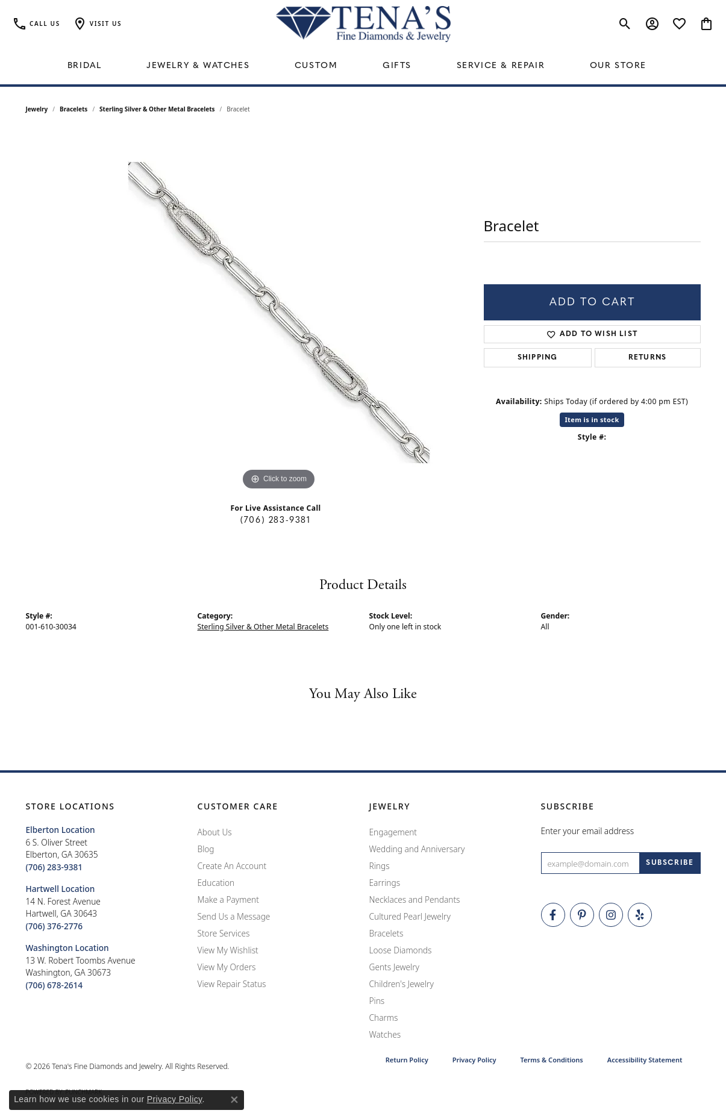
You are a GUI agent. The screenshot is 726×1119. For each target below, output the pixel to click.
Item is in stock (592, 419)
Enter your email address (587, 831)
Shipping (538, 357)
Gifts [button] (397, 65)
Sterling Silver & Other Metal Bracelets (156, 109)
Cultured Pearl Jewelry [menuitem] (410, 916)
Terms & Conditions (552, 1059)
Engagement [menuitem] (393, 832)
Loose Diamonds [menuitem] (400, 950)
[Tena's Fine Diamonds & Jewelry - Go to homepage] (363, 24)
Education (216, 882)
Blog (206, 849)
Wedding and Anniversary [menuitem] (417, 849)
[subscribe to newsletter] (669, 863)
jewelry (37, 109)
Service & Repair (501, 65)
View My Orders (227, 967)
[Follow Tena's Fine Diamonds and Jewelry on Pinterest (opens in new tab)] (582, 915)
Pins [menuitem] (377, 1000)
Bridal (84, 65)
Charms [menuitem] (383, 1017)
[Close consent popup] (234, 1099)
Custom (316, 65)
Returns (647, 357)
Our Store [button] (618, 65)
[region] (279, 312)
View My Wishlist (228, 950)
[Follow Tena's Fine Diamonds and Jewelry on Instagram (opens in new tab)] (611, 915)
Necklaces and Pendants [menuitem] (414, 899)
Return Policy (407, 1059)
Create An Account (232, 865)
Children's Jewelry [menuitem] (401, 984)
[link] (36, 24)
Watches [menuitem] (385, 1034)
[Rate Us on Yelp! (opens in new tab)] (640, 915)
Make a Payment (228, 899)
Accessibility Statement (645, 1059)
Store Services (224, 933)
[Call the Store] (54, 867)
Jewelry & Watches (197, 65)
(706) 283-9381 (275, 520)
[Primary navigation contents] (363, 66)
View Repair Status (232, 984)
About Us (215, 832)
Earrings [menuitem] (385, 882)
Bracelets (73, 109)
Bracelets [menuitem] (386, 933)
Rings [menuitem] (379, 865)
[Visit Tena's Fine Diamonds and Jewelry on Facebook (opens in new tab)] (553, 915)
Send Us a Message (234, 916)
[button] (97, 24)
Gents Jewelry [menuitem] (394, 967)
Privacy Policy (474, 1059)
